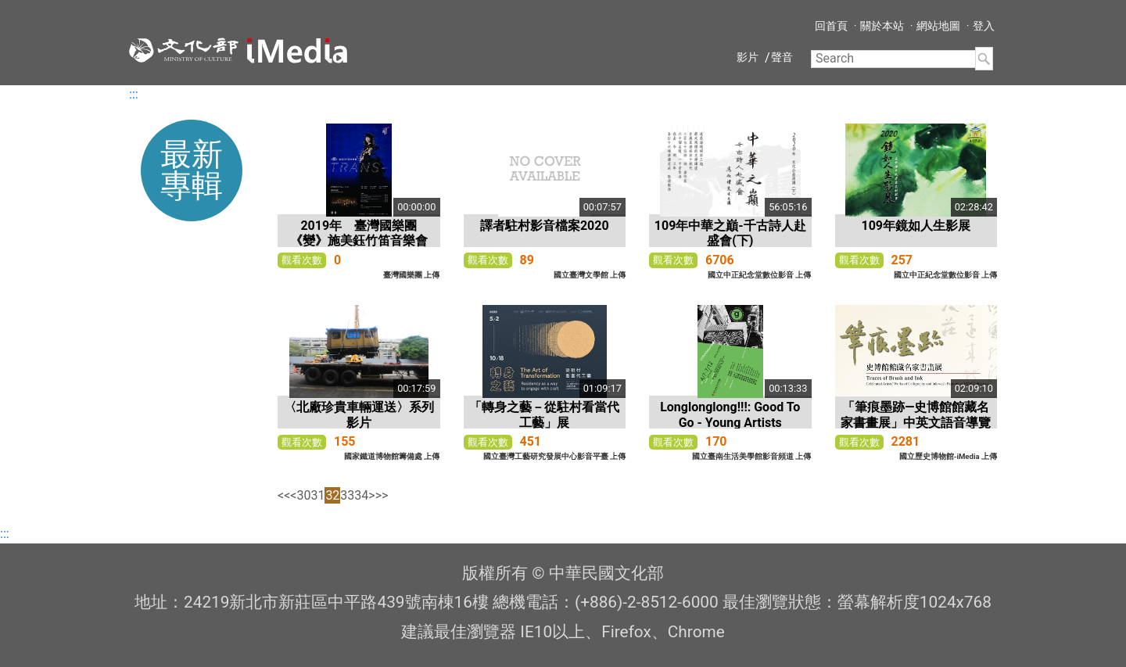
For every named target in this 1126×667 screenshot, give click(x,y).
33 (347, 495)
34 (361, 495)
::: (133, 94)
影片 (747, 57)
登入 (984, 26)
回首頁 (831, 26)
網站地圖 (938, 26)
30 (303, 495)
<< (284, 495)
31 (317, 495)
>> (382, 495)
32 (332, 495)
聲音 (782, 57)
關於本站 (882, 26)
